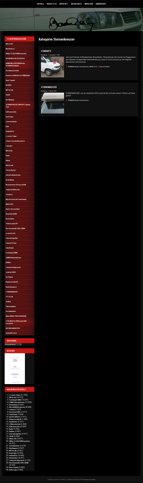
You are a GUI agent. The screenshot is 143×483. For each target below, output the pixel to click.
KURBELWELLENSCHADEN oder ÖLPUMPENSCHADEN (15, 64)
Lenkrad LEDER (11, 272)
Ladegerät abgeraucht (13, 267)
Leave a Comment (104, 67)
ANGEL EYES (9, 204)
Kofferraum (9, 165)
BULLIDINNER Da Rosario (17, 407)
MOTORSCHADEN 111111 (13, 328)
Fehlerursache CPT (12, 223)
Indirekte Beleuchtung (13, 175)
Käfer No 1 (63, 3)
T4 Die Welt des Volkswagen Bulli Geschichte (16, 322)
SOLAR (8, 95)
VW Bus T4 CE (52, 3)
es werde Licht (10, 233)
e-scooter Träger (11, 136)
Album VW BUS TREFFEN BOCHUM (16, 316)
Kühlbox (8, 262)
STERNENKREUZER (50, 87)
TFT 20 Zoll (9, 297)
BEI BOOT (9, 85)
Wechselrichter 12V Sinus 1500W (16, 185)
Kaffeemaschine (11, 112)
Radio (7, 155)
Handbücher (101, 3)
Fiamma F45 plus (11, 243)
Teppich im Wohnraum (13, 189)
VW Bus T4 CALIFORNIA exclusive (16, 53)
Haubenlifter (10, 131)
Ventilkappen (10, 100)
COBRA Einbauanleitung (13, 257)
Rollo (7, 126)
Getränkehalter (11, 311)
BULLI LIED (9, 44)
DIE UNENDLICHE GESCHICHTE (15, 58)
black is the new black (13, 209)
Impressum (88, 3)
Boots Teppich (10, 80)
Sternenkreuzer (84, 67)
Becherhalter (10, 219)
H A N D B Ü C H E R (11, 333)
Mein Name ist (10, 49)
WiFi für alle (9, 90)
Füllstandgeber (11, 306)
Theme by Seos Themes (89, 480)
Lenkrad (12, 409)
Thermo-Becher (11, 170)
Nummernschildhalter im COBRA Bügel (18, 75)
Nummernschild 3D (12, 282)
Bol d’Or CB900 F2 (14, 417)
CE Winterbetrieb (14, 424)
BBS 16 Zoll (9, 151)
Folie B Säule (10, 248)
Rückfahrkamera (11, 287)
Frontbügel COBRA (11, 253)
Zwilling (8, 301)
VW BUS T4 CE (93, 67)
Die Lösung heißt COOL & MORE (15, 228)
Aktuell (40, 3)
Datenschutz (76, 3)
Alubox (8, 160)
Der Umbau (9, 277)
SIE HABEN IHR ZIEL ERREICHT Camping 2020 (18, 105)
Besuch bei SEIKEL (11, 214)
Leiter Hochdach (11, 121)
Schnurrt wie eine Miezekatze (15, 141)
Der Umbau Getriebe (12, 70)
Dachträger (9, 117)
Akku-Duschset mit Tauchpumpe (16, 199)
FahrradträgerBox (12, 238)
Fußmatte (9, 146)
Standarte (47, 51)
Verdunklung (10, 180)
